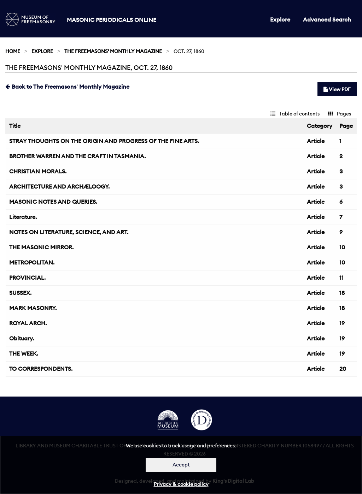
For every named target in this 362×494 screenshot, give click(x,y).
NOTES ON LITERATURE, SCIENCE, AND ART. (68, 232)
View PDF (337, 89)
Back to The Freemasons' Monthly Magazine (67, 86)
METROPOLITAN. (31, 262)
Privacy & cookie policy (181, 484)
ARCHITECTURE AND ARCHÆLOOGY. (59, 186)
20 (342, 368)
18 (342, 292)
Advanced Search (327, 19)
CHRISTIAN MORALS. (37, 171)
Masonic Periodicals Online (111, 19)
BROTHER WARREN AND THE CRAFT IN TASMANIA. (77, 156)
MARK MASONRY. (33, 307)
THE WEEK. (23, 353)
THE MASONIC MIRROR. (41, 247)
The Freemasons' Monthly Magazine (113, 51)
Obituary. (21, 338)
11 (341, 277)
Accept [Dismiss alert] (181, 465)
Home (12, 51)
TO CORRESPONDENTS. (40, 368)
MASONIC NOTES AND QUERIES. (53, 201)
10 (342, 247)
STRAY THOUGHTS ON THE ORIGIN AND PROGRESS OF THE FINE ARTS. (104, 140)
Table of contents (295, 114)
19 (342, 323)
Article (316, 140)
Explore (280, 19)
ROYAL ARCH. (28, 323)
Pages (339, 114)
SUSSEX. (20, 292)
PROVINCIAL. (27, 277)
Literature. (23, 216)
